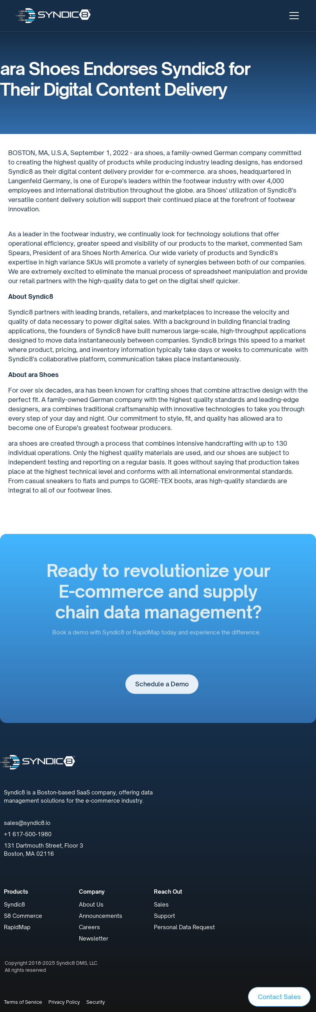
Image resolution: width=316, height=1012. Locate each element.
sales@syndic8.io (27, 822)
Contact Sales (279, 997)
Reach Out (168, 891)
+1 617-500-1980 (28, 834)
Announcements (100, 915)
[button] (292, 15)
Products (16, 891)
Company (92, 891)
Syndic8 (14, 904)
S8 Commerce (23, 915)
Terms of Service (23, 1002)
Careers (89, 927)
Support (164, 915)
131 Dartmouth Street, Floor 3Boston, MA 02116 (43, 849)
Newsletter (93, 938)
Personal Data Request (184, 927)
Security (95, 1002)
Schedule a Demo (162, 688)
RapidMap (17, 927)
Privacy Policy (64, 1002)
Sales (161, 904)
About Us (91, 904)
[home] (53, 15)
